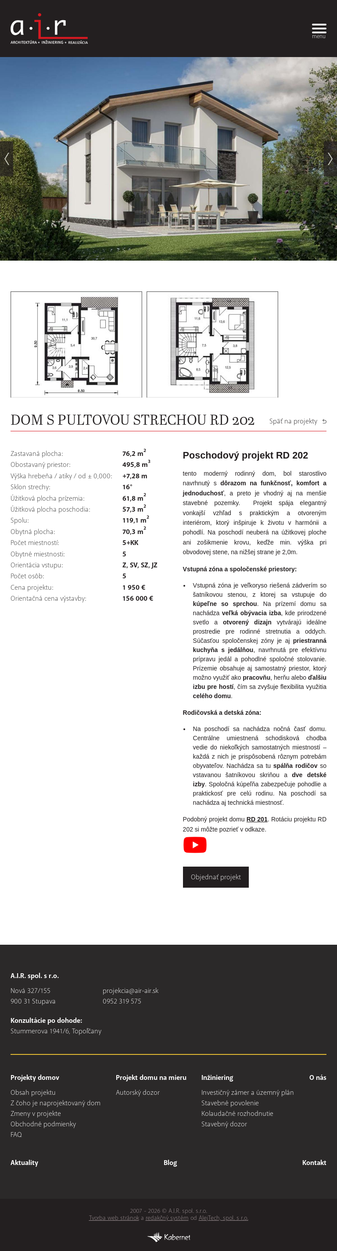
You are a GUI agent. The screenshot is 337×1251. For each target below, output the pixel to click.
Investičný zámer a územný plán (247, 1092)
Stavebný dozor (224, 1124)
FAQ (16, 1134)
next (330, 158)
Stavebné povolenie (230, 1103)
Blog (170, 1162)
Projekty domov (35, 1077)
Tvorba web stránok (114, 1218)
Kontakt (314, 1162)
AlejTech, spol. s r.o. (223, 1218)
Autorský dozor (138, 1092)
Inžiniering (217, 1077)
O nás (317, 1077)
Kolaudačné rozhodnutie (237, 1113)
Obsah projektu (33, 1092)
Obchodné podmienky (43, 1124)
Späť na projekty (293, 421)
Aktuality (24, 1162)
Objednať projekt (216, 877)
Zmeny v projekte (36, 1113)
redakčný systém (167, 1218)
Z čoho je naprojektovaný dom (55, 1103)
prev (6, 158)
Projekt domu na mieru (151, 1077)
